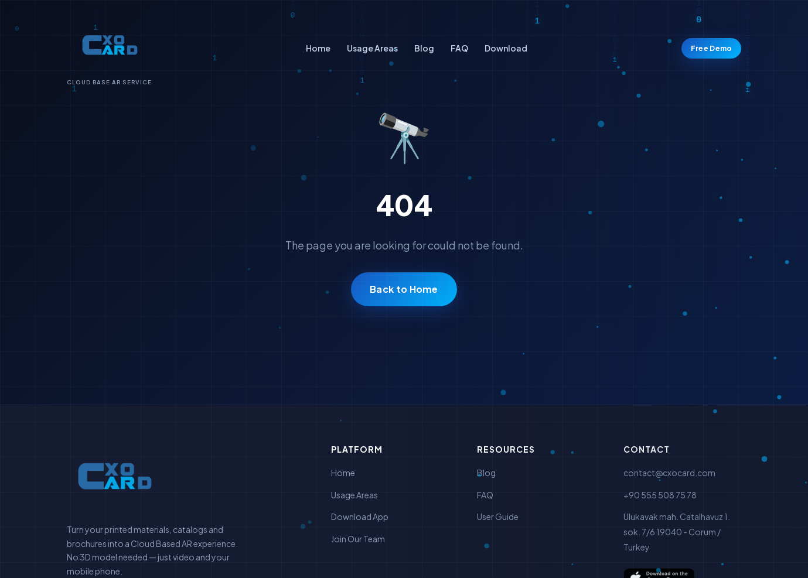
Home (318, 48)
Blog (424, 48)
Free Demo (711, 48)
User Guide (498, 516)
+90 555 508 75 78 (660, 495)
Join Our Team (358, 538)
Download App (359, 516)
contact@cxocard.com (669, 472)
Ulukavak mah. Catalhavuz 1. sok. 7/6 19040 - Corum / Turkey (676, 531)
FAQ (459, 48)
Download (506, 48)
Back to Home (404, 289)
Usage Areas (372, 48)
